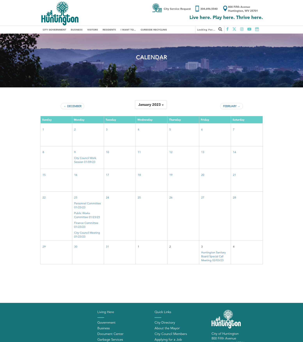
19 (170, 175)
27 (202, 197)
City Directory (165, 322)
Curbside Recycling (154, 29)
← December (72, 106)
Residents (109, 29)
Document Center (110, 334)
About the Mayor (167, 328)
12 (170, 152)
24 (107, 197)
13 (202, 152)
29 (44, 246)
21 (234, 175)
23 (75, 197)
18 (139, 175)
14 (234, 152)
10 (107, 152)
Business (77, 29)
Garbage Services (110, 340)
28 (234, 197)
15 (44, 175)
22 (44, 197)
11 (139, 152)
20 (202, 175)
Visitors (92, 29)
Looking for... (209, 29)
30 (75, 246)
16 (75, 175)
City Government (54, 29)
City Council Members (171, 334)
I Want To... (128, 29)
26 (170, 197)
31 (107, 246)
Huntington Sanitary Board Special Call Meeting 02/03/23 (213, 256)
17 (107, 175)
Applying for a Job (168, 340)
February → (231, 106)
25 (139, 197)
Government (106, 322)
